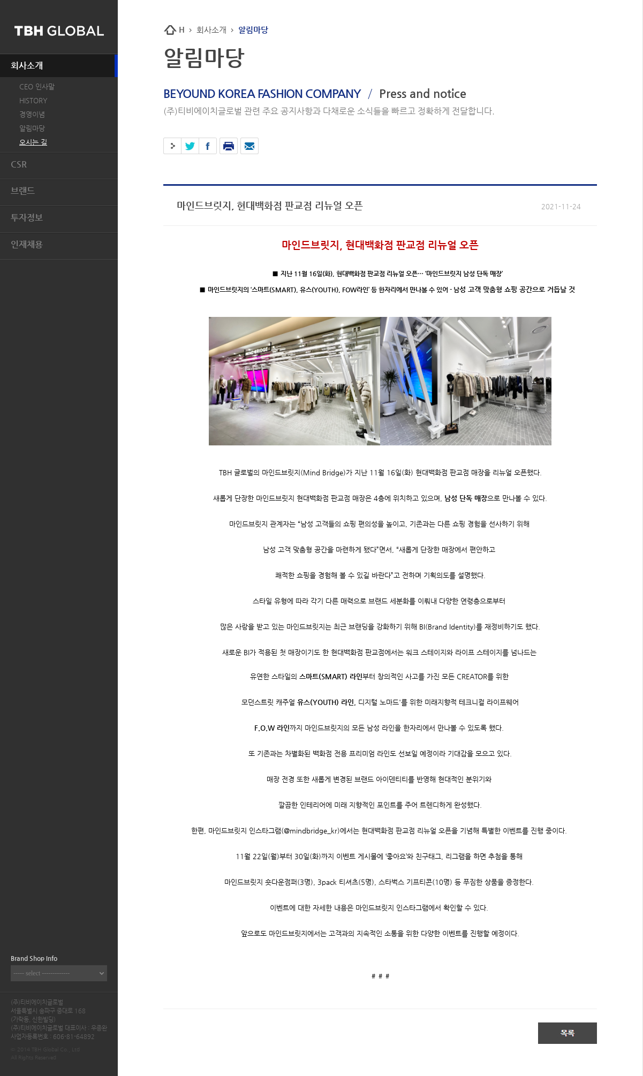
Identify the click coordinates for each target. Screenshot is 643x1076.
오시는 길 (33, 142)
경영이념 (32, 114)
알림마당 (32, 128)
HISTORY (33, 100)
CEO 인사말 (37, 86)
